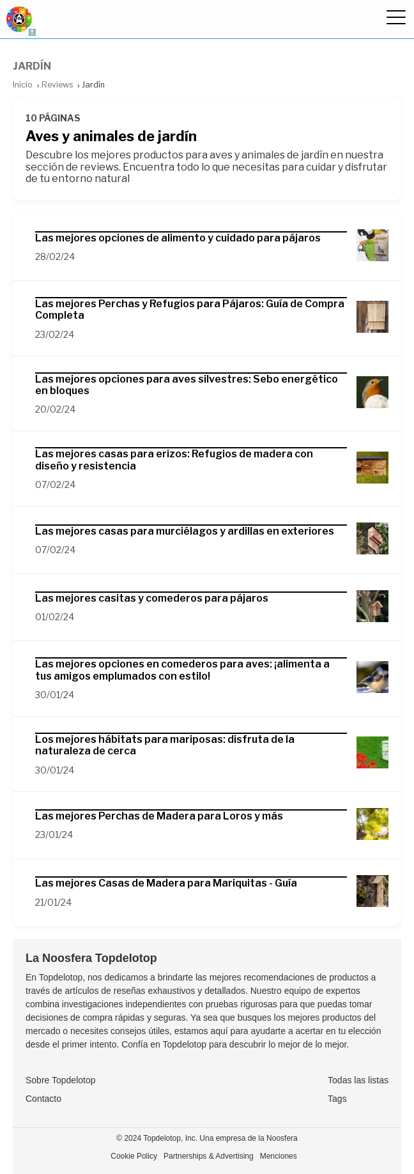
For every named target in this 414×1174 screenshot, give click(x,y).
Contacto (43, 1099)
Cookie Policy (134, 1156)
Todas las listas (358, 1080)
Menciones (278, 1156)
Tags (337, 1099)
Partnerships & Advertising (209, 1156)
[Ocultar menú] (396, 19)
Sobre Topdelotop (61, 1080)
